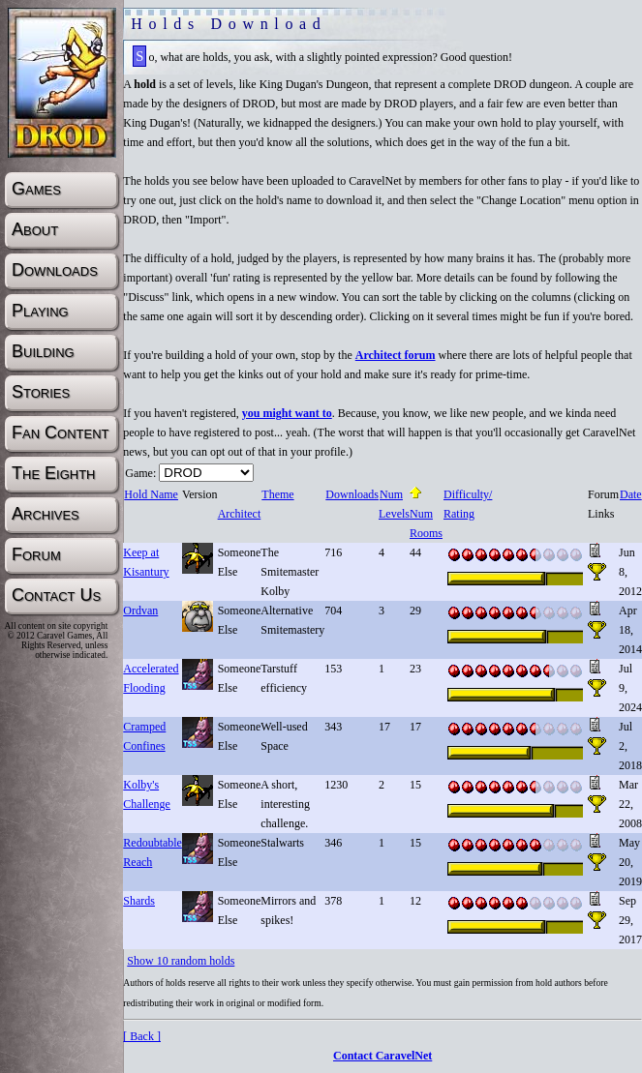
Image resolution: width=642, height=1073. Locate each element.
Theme (276, 494)
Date (630, 494)
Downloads (351, 494)
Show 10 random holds (180, 961)
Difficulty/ (467, 494)
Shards (139, 901)
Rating (458, 514)
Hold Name (150, 494)
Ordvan (140, 610)
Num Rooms (426, 514)
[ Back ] (142, 1036)
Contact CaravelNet (382, 1055)
